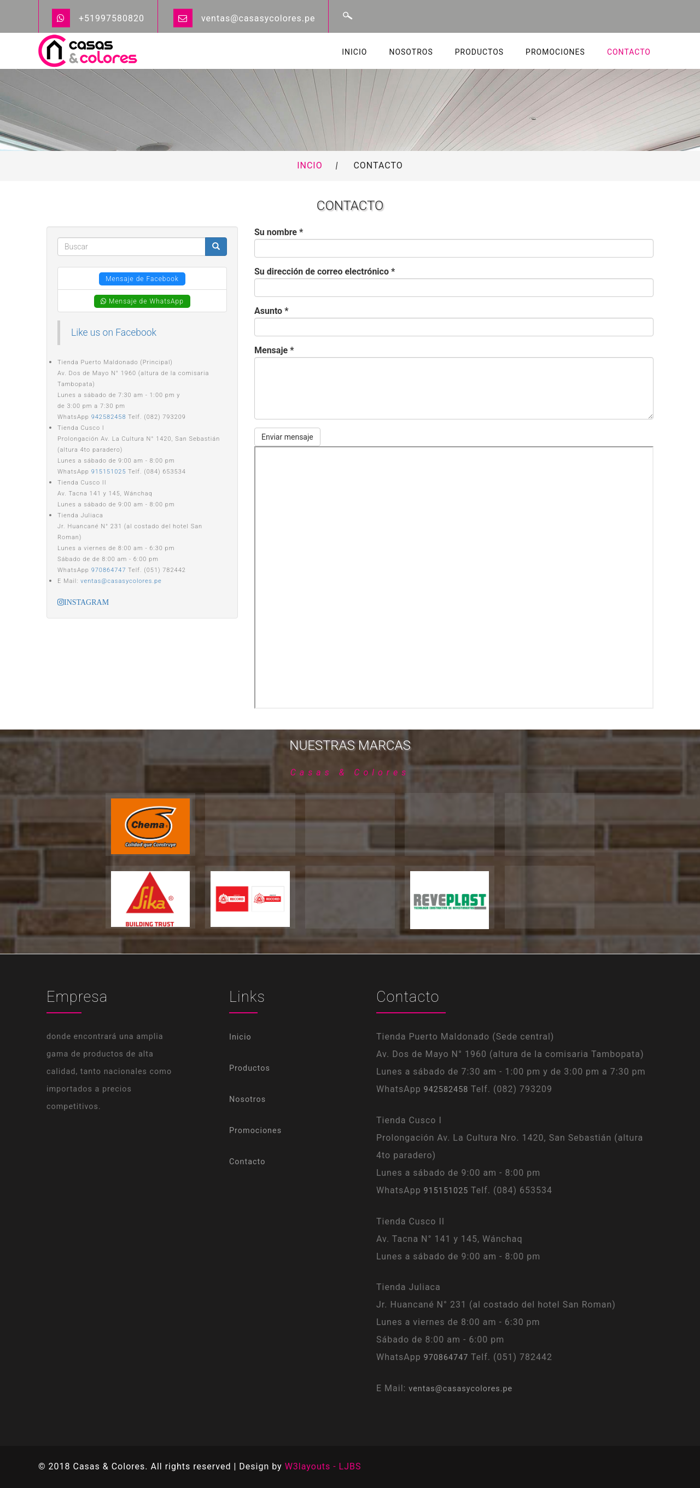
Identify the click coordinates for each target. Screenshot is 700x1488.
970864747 (108, 570)
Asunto (271, 311)
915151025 (108, 471)
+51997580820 (111, 18)
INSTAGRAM (86, 602)
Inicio (354, 52)
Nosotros (411, 52)
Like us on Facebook (113, 332)
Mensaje (274, 350)
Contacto (629, 52)
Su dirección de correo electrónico (324, 271)
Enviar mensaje (287, 437)
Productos (479, 52)
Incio (310, 165)
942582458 (108, 417)
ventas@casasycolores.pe (258, 18)
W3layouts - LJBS (323, 1466)
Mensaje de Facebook (142, 279)
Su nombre (278, 232)
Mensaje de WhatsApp (142, 301)
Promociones (555, 52)
